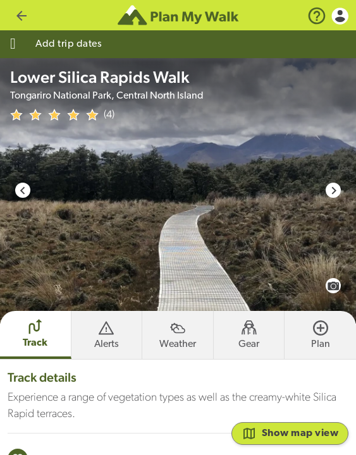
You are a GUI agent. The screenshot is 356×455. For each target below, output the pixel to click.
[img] (54, 115)
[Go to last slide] (22, 190)
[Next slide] (333, 190)
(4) (109, 115)
